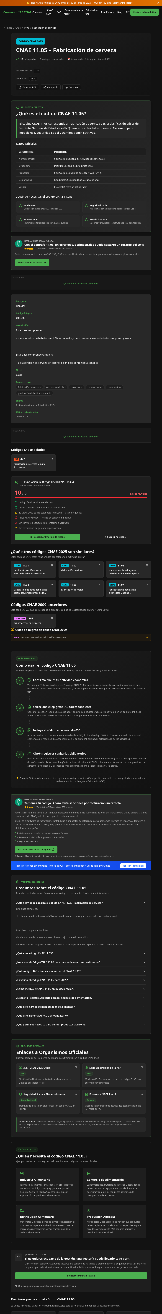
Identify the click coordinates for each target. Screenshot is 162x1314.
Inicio (7, 27)
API (127, 12)
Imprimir (71, 87)
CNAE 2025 (49, 12)
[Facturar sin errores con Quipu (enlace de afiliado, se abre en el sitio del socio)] (36, 937)
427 (37, 70)
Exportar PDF (27, 87)
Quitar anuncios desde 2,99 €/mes (80, 327)
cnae (18, 27)
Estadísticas (107, 12)
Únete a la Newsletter (144, 12)
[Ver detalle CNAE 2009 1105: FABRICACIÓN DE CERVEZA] (33, 708)
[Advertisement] (81, 301)
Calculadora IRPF (91, 12)
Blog (119, 12)
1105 (33, 78)
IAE (59, 12)
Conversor (37, 12)
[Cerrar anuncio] (158, 3)
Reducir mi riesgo (114, 624)
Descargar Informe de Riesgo (47, 624)
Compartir (50, 87)
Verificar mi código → (124, 2)
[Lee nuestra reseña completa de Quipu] (32, 262)
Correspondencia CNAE (73, 12)
